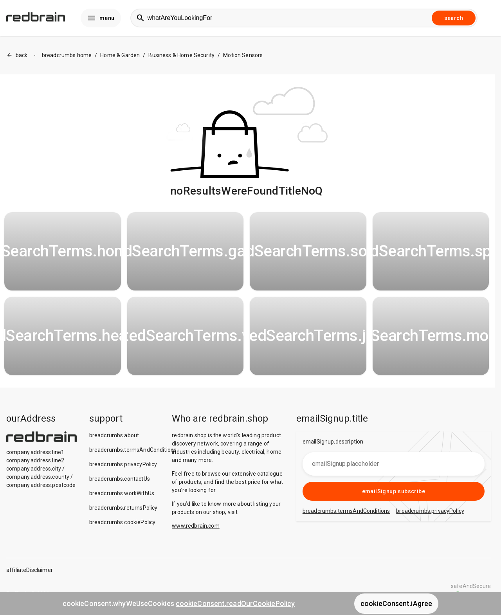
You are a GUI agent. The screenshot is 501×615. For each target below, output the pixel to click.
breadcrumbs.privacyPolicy (123, 464)
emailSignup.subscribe (393, 491)
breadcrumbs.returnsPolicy (123, 508)
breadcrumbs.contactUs (119, 479)
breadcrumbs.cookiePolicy (122, 522)
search (453, 18)
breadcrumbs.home (67, 55)
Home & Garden (120, 55)
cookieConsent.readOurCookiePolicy (235, 603)
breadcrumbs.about (114, 435)
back (17, 55)
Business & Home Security (181, 55)
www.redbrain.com (195, 526)
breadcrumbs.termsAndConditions (133, 450)
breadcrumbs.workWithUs (121, 493)
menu (101, 18)
